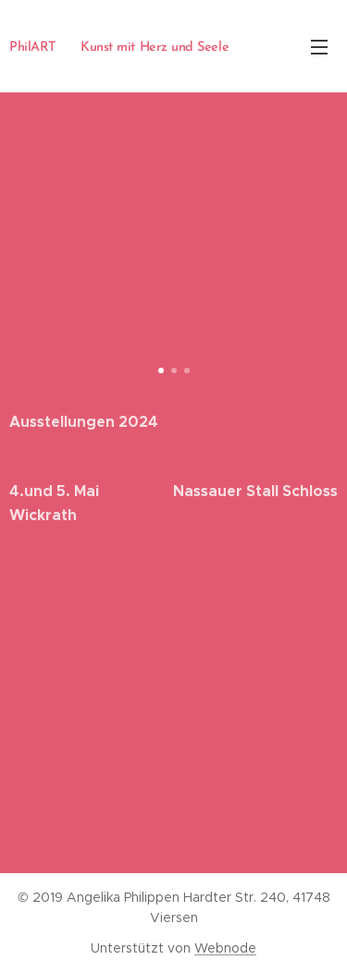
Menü (319, 47)
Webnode (225, 948)
